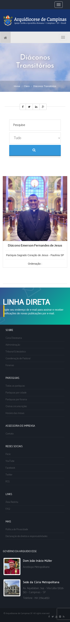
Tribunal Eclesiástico (16, 352)
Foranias (10, 365)
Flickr (8, 454)
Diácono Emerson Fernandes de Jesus (35, 245)
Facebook (10, 468)
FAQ (8, 509)
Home (17, 86)
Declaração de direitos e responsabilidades (26, 536)
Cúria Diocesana (14, 338)
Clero (27, 86)
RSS (8, 482)
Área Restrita (12, 502)
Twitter (9, 475)
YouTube (10, 461)
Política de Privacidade (17, 529)
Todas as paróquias (15, 386)
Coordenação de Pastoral (18, 358)
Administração (13, 345)
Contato (10, 434)
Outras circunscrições (16, 406)
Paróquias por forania (16, 399)
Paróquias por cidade (16, 393)
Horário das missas (15, 413)
